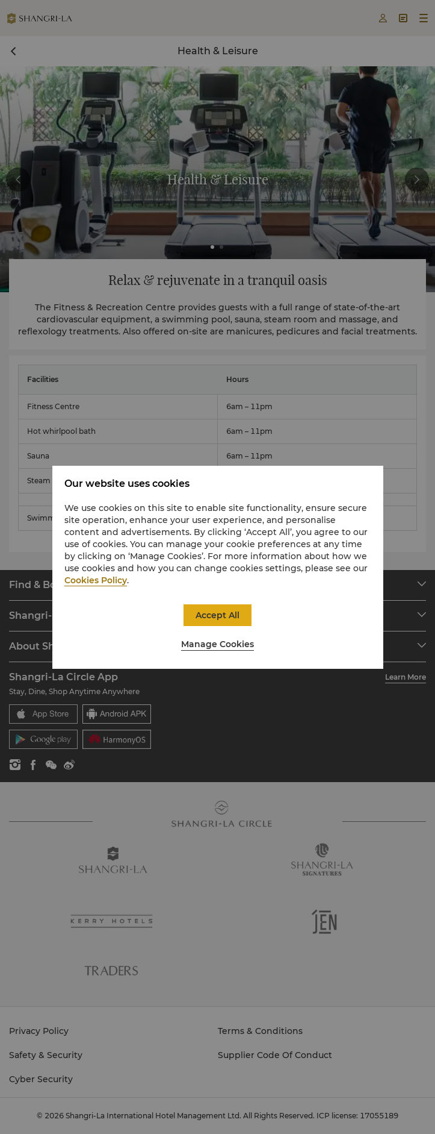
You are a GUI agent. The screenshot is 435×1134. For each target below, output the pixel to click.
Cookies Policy (95, 580)
